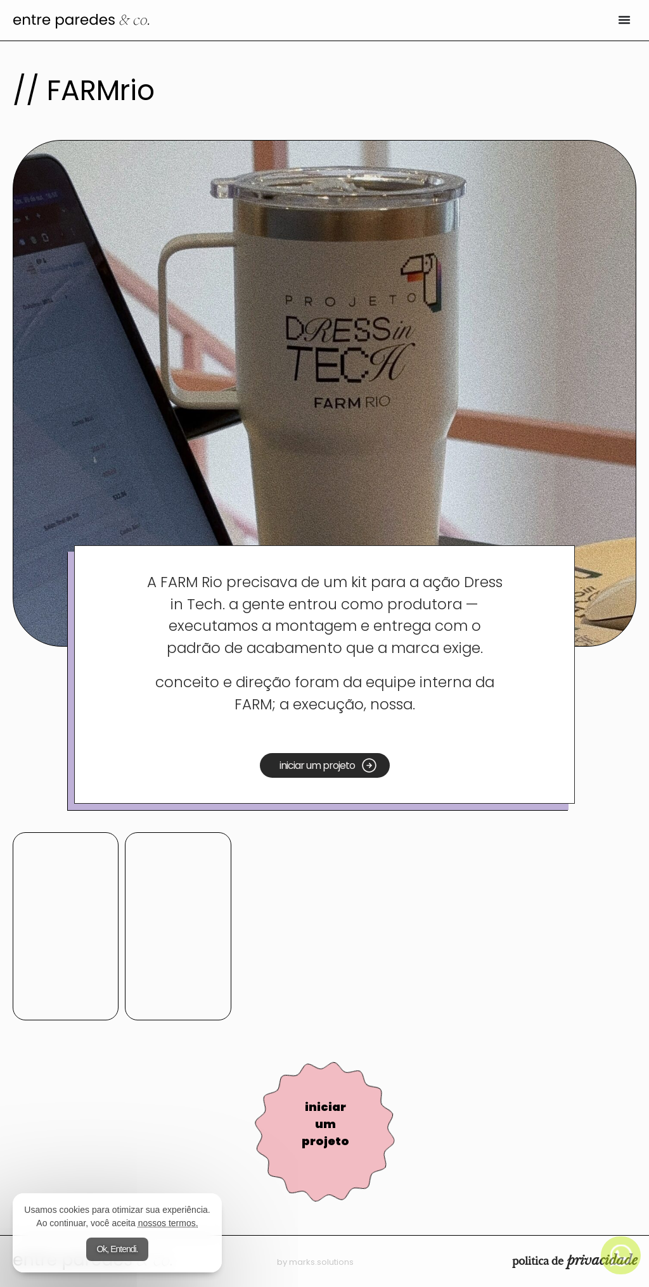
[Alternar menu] (624, 19)
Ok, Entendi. (117, 1249)
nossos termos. (168, 1223)
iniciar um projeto (325, 1124)
